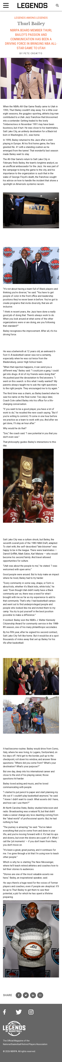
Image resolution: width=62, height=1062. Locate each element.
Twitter (19, 1012)
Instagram (31, 1012)
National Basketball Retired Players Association (25, 1044)
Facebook (6, 1012)
